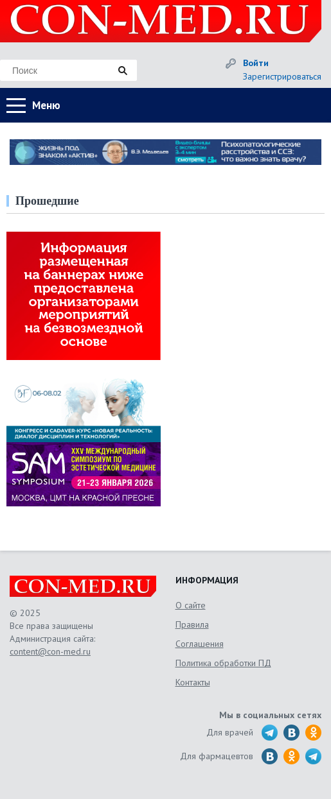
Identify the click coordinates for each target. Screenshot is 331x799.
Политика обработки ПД (223, 663)
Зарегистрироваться (282, 76)
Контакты (192, 682)
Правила (192, 624)
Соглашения (199, 643)
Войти (256, 62)
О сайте (190, 605)
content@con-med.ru (50, 651)
